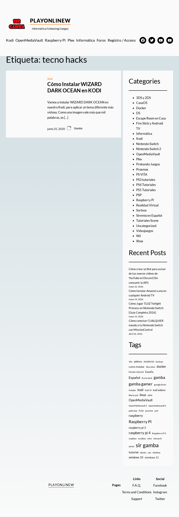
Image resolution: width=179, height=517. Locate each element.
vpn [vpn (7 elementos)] (149, 452)
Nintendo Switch (147, 144)
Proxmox (142, 169)
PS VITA (141, 174)
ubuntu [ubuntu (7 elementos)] (143, 452)
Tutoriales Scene (147, 220)
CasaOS (141, 103)
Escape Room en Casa (151, 118)
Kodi (50, 78)
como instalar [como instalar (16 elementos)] (137, 366)
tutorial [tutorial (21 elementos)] (133, 452)
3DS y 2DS (143, 98)
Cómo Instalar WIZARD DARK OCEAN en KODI (74, 87)
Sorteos (141, 210)
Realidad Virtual (147, 205)
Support (136, 499)
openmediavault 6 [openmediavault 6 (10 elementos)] (157, 405)
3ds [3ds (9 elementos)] (130, 361)
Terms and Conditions (136, 492)
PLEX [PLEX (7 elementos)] (141, 410)
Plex (139, 159)
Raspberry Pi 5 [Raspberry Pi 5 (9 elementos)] (159, 433)
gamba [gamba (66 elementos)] (159, 377)
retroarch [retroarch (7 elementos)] (157, 438)
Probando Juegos (148, 164)
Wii (138, 236)
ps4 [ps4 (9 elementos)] (156, 410)
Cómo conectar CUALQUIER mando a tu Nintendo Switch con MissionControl (146, 325)
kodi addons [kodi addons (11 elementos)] (159, 390)
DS (138, 113)
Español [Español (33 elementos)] (134, 378)
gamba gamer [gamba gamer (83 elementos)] (141, 383)
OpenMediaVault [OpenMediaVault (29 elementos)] (141, 400)
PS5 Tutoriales (146, 190)
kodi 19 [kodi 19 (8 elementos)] (148, 390)
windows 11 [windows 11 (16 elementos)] (152, 457)
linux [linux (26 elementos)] (143, 395)
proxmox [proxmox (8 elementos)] (149, 410)
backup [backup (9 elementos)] (159, 361)
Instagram (160, 492)
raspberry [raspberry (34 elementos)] (136, 415)
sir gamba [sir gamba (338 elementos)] (147, 445)
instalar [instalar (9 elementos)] (132, 390)
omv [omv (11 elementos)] (150, 395)
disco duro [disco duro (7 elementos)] (150, 367)
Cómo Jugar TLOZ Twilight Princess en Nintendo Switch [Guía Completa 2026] (146, 308)
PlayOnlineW (50, 20)
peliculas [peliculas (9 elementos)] (133, 410)
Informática (144, 134)
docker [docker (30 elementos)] (161, 366)
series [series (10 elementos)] (131, 446)
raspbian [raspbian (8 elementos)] (133, 438)
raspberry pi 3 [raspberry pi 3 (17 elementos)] (137, 427)
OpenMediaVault (148, 154)
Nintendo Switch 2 (148, 149)
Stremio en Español (149, 215)
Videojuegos (144, 231)
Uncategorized (146, 226)
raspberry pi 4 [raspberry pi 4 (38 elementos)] (140, 433)
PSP (139, 195)
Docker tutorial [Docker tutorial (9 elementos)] (136, 371)
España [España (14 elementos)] (149, 371)
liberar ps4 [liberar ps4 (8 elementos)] (133, 395)
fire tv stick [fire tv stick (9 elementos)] (147, 378)
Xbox (139, 241)
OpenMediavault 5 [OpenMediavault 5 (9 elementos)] (138, 405)
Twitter (160, 499)
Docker (141, 108)
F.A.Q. (136, 485)
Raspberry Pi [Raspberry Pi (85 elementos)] (140, 421)
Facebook (160, 485)
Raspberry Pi (145, 200)
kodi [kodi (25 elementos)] (140, 390)
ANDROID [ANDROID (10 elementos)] (149, 361)
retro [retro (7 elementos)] (149, 438)
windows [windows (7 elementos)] (156, 452)
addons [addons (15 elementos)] (138, 361)
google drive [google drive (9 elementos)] (160, 384)
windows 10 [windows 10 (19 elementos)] (136, 457)
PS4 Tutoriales (146, 185)
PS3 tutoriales (145, 180)
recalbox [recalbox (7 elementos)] (142, 438)
